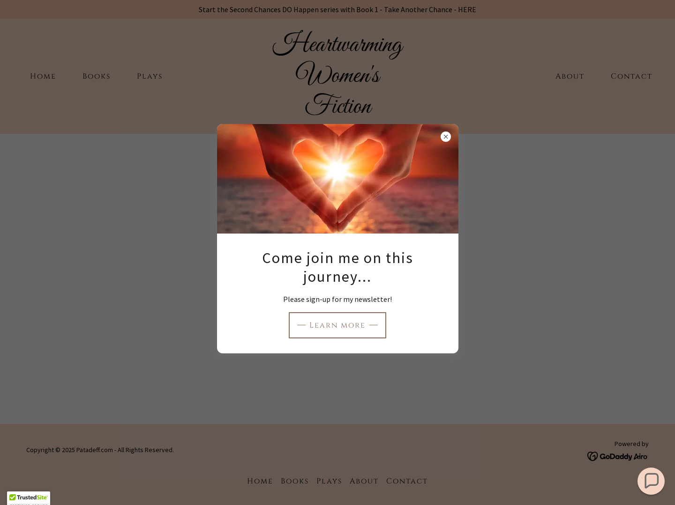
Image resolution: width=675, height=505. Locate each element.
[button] (651, 481)
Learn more (337, 325)
